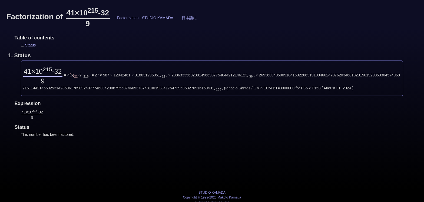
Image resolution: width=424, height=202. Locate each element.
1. (19, 55)
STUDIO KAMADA (157, 18)
